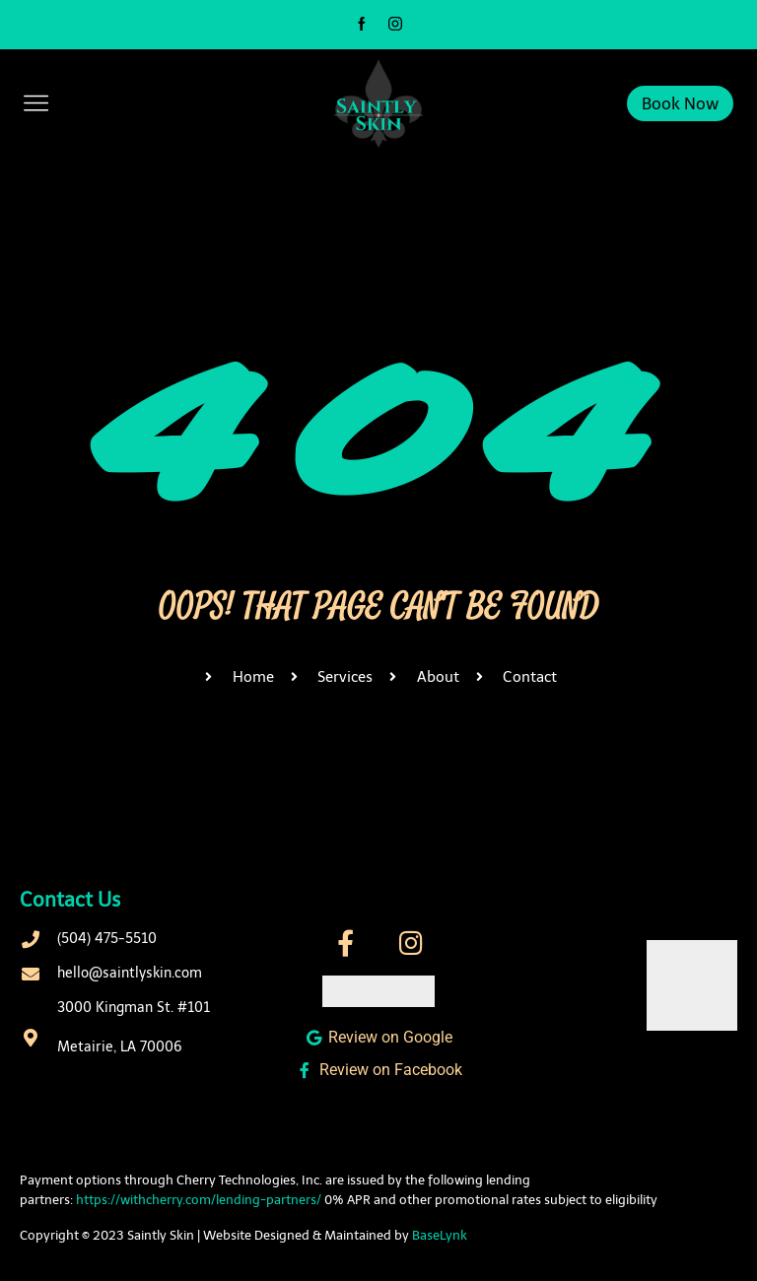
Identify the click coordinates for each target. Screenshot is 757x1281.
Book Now (680, 103)
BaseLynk (439, 1235)
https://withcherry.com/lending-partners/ (198, 1199)
